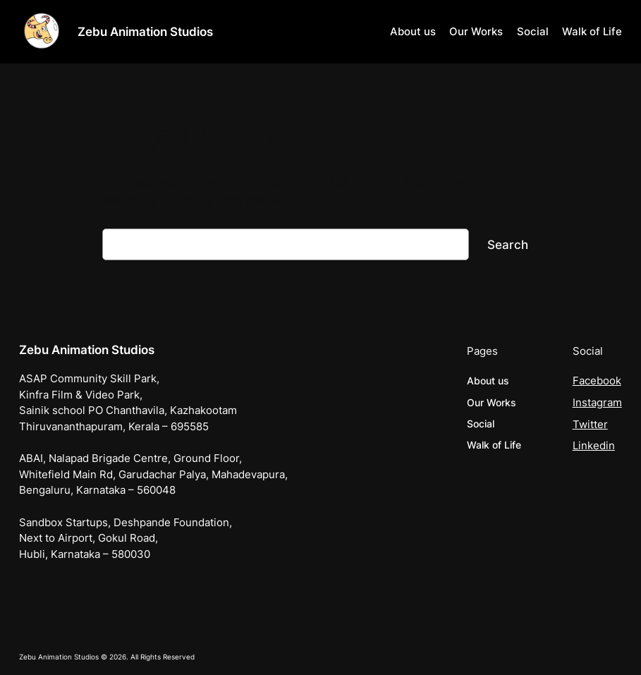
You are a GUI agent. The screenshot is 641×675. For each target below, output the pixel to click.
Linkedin (594, 445)
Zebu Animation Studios (145, 31)
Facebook (597, 381)
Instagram (597, 402)
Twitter (590, 424)
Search (507, 245)
